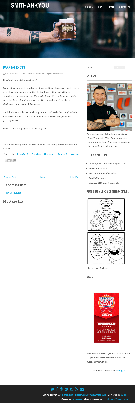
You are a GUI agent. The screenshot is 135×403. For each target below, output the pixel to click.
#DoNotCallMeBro (98, 168)
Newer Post (10, 177)
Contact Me (124, 7)
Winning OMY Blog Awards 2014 (104, 182)
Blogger (121, 370)
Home (101, 7)
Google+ (49, 154)
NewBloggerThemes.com (115, 398)
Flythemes (77, 398)
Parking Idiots (14, 67)
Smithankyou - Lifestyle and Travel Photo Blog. (83, 394)
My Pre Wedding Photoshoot (103, 173)
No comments (56, 73)
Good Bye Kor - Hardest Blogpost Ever (107, 163)
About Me (89, 7)
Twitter (36, 154)
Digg (75, 154)
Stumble (63, 154)
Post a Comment (13, 192)
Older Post (74, 177)
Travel (110, 7)
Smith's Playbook (97, 178)
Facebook (23, 154)
